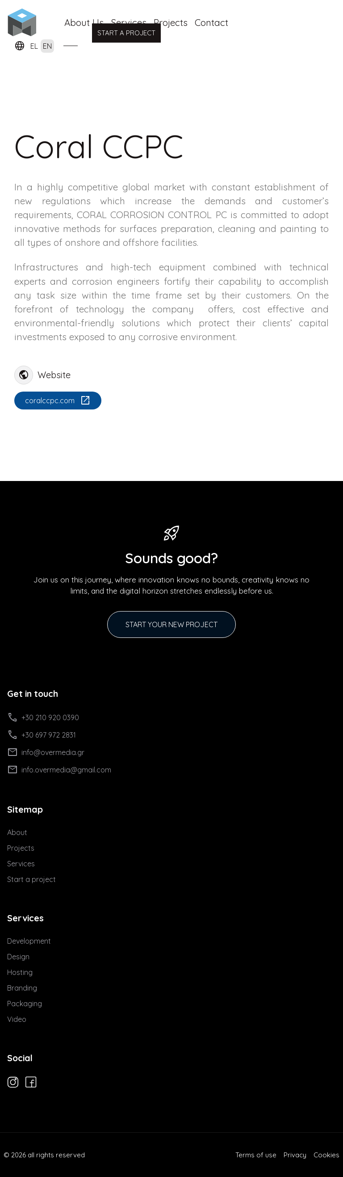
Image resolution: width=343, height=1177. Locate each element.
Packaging (24, 1003)
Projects (171, 22)
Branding (22, 987)
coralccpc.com (58, 400)
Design (18, 956)
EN (47, 46)
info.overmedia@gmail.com (59, 769)
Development (29, 941)
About (17, 832)
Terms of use (255, 1155)
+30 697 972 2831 (41, 735)
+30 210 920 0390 (43, 717)
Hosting (20, 972)
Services (21, 863)
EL (34, 46)
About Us (84, 22)
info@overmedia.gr (45, 752)
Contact (211, 22)
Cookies (326, 1155)
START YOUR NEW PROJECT (171, 624)
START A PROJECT (126, 32)
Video (16, 1019)
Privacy (295, 1155)
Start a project (31, 879)
